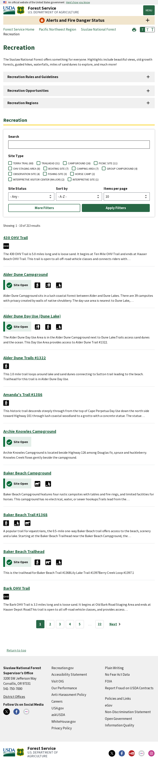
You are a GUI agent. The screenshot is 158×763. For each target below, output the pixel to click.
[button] (134, 29)
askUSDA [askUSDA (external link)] (58, 714)
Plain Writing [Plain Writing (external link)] (114, 668)
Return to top (16, 650)
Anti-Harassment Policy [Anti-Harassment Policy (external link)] (68, 694)
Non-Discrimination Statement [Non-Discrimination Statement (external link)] (128, 712)
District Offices (14, 696)
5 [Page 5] (80, 624)
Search (13, 136)
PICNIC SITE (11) (108, 163)
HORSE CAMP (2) (85, 174)
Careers (57, 701)
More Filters (44, 208)
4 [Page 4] (70, 624)
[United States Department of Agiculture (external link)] (10, 10)
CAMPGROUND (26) (79, 163)
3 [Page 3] (60, 624)
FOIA (108, 681)
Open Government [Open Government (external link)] (118, 718)
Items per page (115, 188)
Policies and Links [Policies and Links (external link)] (118, 698)
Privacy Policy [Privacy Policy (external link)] (61, 728)
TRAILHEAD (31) (51, 163)
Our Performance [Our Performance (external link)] (64, 688)
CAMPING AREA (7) (88, 168)
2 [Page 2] (50, 624)
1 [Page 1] (40, 624)
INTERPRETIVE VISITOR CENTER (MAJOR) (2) (38, 179)
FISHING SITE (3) (57, 174)
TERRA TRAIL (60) (23, 163)
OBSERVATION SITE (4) (26, 174)
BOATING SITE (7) (58, 168)
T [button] (143, 30)
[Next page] (115, 624)
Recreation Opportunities (28, 90)
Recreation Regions (22, 103)
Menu (149, 10)
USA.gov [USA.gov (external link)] (57, 708)
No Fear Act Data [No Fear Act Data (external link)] (117, 674)
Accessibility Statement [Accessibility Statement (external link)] (69, 674)
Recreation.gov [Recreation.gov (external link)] (62, 668)
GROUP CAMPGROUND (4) (122, 168)
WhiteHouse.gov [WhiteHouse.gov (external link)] (63, 721)
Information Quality (119, 725)
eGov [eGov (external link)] (108, 705)
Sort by (62, 188)
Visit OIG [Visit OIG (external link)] (57, 681)
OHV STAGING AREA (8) (26, 168)
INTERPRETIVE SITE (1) (86, 179)
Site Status (17, 188)
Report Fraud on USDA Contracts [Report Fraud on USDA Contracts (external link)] (129, 688)
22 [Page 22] (99, 624)
